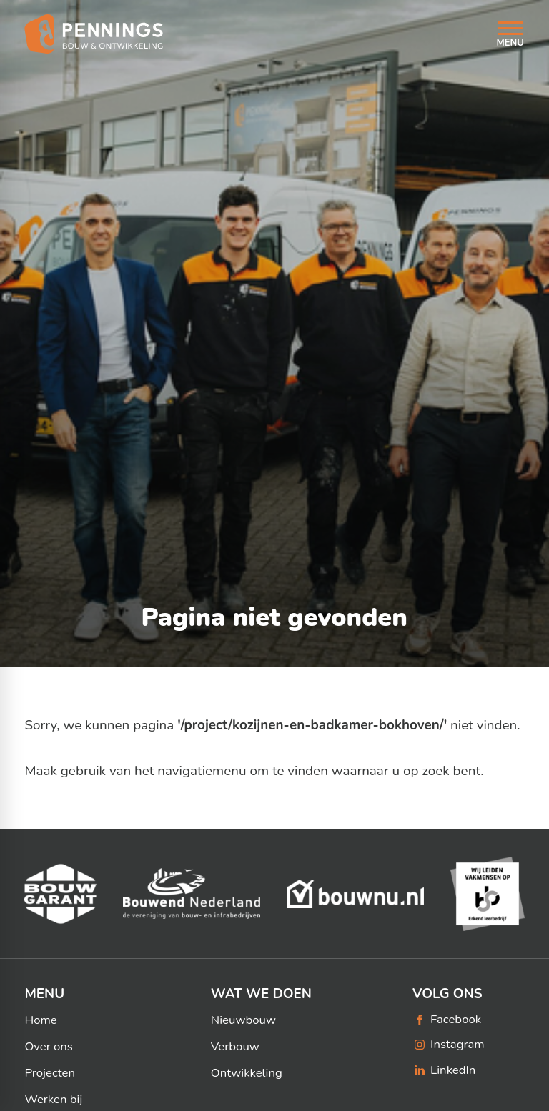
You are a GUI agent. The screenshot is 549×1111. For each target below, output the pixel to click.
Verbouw (235, 1047)
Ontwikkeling (246, 1073)
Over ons (48, 1047)
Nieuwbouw (243, 1020)
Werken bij (53, 1099)
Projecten (49, 1073)
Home (40, 1020)
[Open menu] (510, 34)
